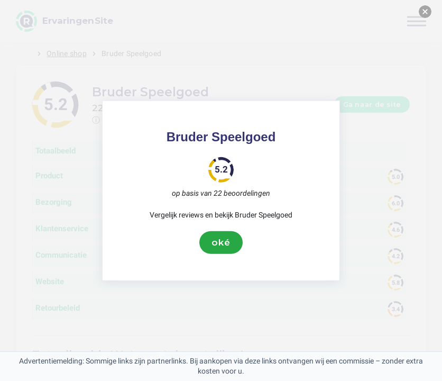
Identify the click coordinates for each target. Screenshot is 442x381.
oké (221, 242)
